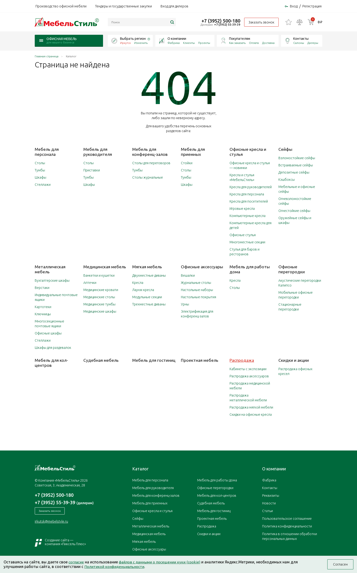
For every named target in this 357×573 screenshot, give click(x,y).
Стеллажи (43, 185)
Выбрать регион (133, 39)
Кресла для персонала (247, 194)
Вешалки (188, 275)
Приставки (91, 170)
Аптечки (89, 283)
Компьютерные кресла (247, 216)
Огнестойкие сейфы (294, 211)
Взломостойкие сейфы (296, 158)
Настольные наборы (197, 290)
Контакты (301, 39)
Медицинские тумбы (99, 304)
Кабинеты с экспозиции (248, 368)
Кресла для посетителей (249, 202)
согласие (77, 562)
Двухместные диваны (149, 275)
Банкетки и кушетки (99, 275)
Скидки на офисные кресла (251, 414)
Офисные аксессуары (202, 266)
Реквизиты (270, 495)
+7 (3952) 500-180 (220, 21)
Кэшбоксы (286, 180)
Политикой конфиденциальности (115, 566)
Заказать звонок (261, 23)
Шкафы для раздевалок (53, 347)
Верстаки (42, 287)
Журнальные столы (196, 283)
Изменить (141, 43)
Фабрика (173, 43)
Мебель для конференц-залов (149, 152)
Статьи (267, 510)
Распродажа (242, 359)
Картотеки (43, 307)
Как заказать (237, 43)
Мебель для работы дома (217, 480)
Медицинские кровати (100, 290)
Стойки (186, 163)
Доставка (268, 43)
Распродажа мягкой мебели (251, 407)
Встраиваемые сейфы (295, 166)
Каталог (140, 468)
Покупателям (239, 39)
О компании (176, 39)
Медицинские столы (99, 297)
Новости (269, 503)
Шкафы (40, 178)
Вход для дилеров (174, 6)
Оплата (254, 43)
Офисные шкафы (48, 333)
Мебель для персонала (47, 152)
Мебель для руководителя (97, 152)
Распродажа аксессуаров (249, 376)
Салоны (298, 43)
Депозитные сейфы (293, 173)
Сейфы (285, 149)
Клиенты (189, 43)
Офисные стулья (243, 235)
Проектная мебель (200, 359)
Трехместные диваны (149, 304)
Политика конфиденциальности (287, 526)
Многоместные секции (247, 242)
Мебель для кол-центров (51, 362)
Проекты (204, 43)
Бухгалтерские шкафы (52, 280)
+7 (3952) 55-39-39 (227, 25)
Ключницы (43, 314)
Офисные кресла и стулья (152, 510)
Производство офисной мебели (60, 6)
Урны (185, 304)
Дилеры (312, 43)
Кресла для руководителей (251, 187)
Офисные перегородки (291, 269)
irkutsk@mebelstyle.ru (51, 521)
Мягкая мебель (147, 266)
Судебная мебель (101, 359)
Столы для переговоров (151, 163)
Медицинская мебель (104, 266)
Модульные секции (147, 297)
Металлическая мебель (150, 526)
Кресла (137, 283)
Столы (40, 163)
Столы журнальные (147, 178)
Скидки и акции (293, 359)
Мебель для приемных (193, 152)
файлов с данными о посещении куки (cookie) (161, 562)
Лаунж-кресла (143, 290)
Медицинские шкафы (99, 311)
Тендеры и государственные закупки (123, 6)
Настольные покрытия (198, 297)
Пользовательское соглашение (287, 518)
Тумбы (40, 170)
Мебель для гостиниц (153, 359)
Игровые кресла (242, 209)
